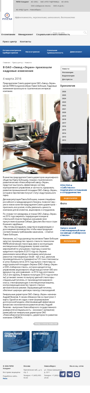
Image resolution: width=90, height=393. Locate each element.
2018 (64, 119)
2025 (64, 95)
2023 (64, 102)
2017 (64, 123)
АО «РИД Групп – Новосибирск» (28, 9)
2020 (64, 112)
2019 (64, 116)
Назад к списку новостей (46, 323)
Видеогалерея (68, 75)
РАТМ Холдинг (22, 1)
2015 (64, 130)
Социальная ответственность (53, 34)
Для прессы (67, 79)
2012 (64, 140)
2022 (64, 105)
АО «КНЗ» (65, 1)
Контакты (25, 41)
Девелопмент (76, 52)
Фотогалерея (67, 72)
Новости (28, 63)
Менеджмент (25, 34)
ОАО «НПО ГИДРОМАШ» (49, 1)
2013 (64, 136)
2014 (64, 133)
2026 (64, 91)
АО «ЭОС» (34, 1)
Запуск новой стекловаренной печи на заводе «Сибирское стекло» (73, 232)
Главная (6, 63)
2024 (64, 98)
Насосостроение (32, 52)
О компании (8, 34)
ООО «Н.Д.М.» (58, 6)
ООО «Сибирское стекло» (41, 6)
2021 (64, 109)
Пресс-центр (10, 41)
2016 (64, 126)
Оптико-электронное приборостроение (12, 51)
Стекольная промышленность (55, 51)
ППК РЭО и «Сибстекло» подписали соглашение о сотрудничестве (73, 189)
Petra (5, 378)
